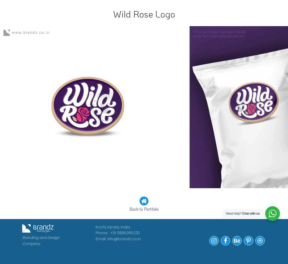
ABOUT (105, 7)
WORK (80, 7)
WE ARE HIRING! (172, 10)
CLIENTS (133, 7)
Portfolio (215, 7)
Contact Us (253, 10)
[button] (144, 204)
